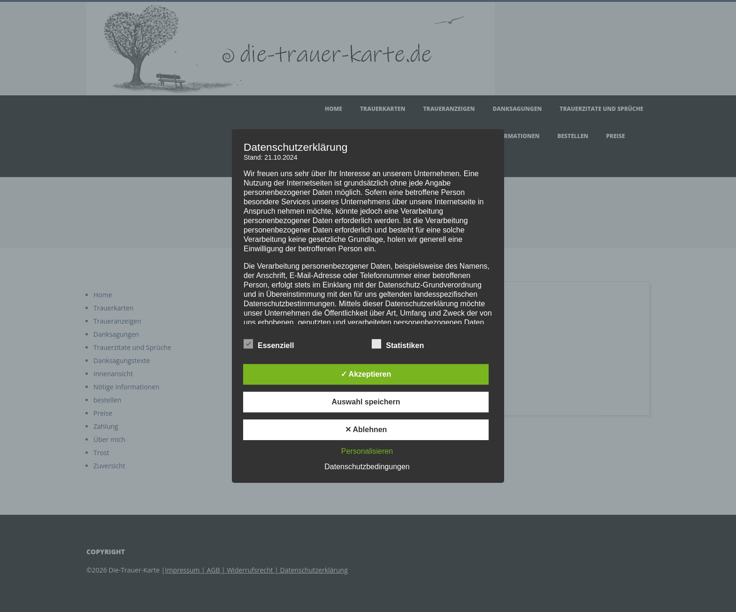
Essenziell (269, 344)
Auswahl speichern (366, 402)
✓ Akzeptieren (366, 374)
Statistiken (398, 344)
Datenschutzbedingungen (366, 467)
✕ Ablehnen (366, 430)
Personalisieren (367, 451)
